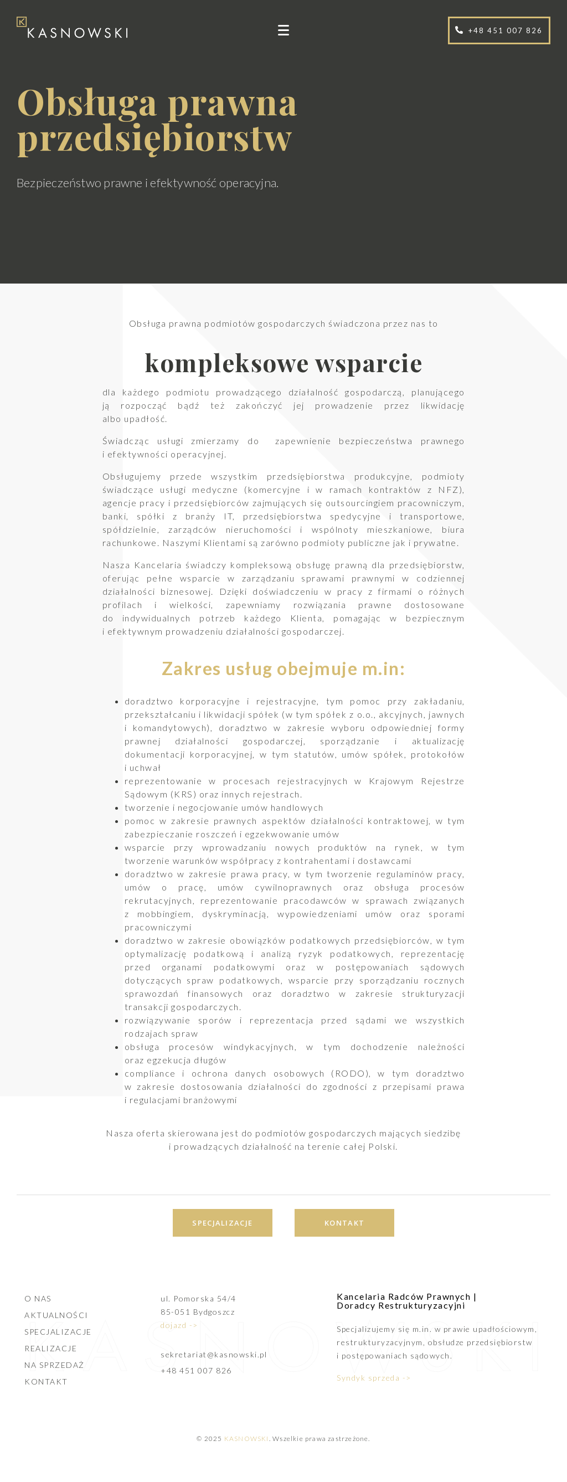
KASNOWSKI (246, 1438)
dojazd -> (179, 1325)
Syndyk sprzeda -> (374, 1377)
